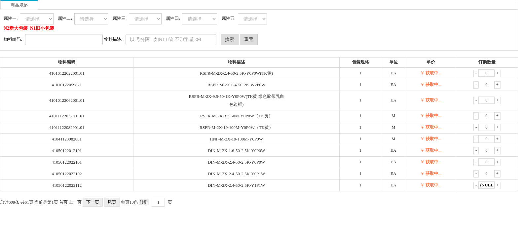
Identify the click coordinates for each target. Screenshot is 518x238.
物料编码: (14, 39)
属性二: (66, 18)
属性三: (121, 18)
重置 (248, 39)
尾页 (112, 202)
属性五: (230, 18)
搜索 (229, 39)
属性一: (12, 18)
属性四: (174, 18)
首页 (63, 202)
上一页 (75, 202)
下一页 (92, 202)
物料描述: (114, 39)
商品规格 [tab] (19, 5)
